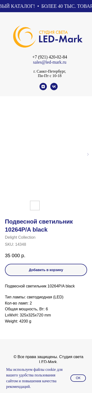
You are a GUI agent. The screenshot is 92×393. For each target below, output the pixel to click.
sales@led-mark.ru (49, 62)
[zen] (43, 89)
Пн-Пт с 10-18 (49, 76)
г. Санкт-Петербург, (49, 71)
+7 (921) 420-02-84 (49, 57)
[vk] (54, 89)
